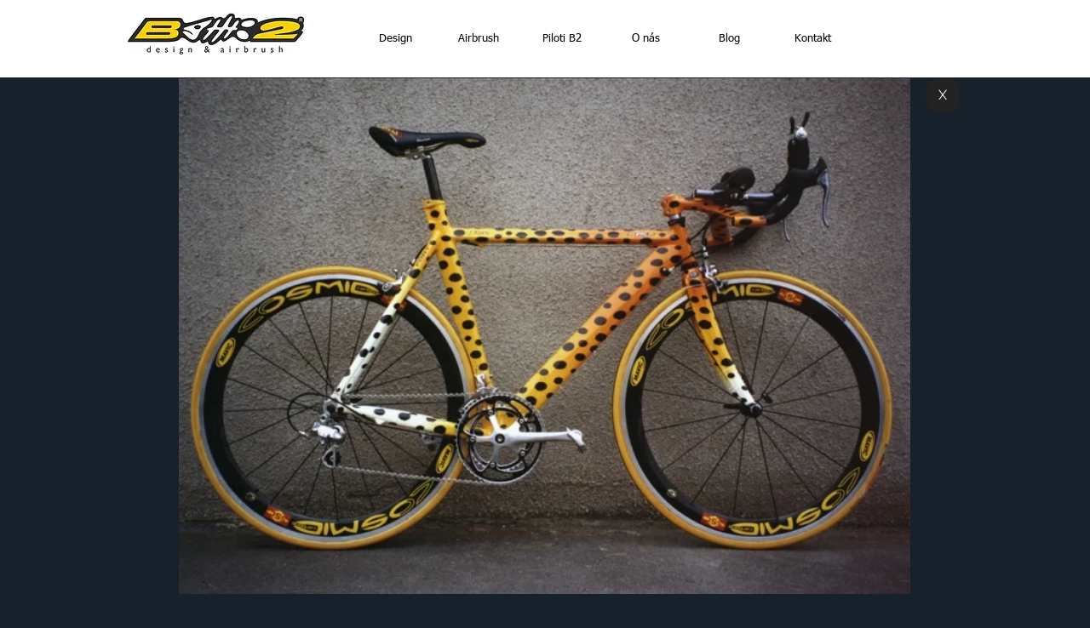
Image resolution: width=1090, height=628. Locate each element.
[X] (943, 95)
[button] (544, 336)
